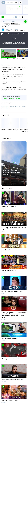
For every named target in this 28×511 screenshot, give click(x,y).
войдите (5, 98)
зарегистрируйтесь (15, 98)
